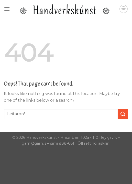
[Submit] (123, 114)
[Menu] (7, 9)
